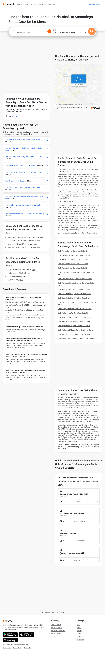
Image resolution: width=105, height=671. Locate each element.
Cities (78, 637)
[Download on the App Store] (26, 634)
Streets (79, 631)
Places (79, 628)
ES (54, 637)
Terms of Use (7, 648)
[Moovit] (8, 4)
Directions (80, 640)
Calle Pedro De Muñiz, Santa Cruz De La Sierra (74, 313)
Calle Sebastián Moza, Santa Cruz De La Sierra (74, 294)
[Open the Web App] (10, 640)
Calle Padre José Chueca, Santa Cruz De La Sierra (75, 330)
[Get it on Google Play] (10, 634)
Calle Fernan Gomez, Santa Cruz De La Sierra (73, 251)
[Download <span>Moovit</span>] (95, 4)
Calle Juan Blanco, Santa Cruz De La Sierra (73, 264)
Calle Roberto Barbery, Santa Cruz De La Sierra (74, 317)
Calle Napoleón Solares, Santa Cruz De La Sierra (75, 279)
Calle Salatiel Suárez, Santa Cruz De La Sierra (74, 321)
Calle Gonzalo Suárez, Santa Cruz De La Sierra (74, 298)
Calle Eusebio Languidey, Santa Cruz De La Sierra (75, 255)
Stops (79, 634)
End (54, 30)
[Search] (92, 31)
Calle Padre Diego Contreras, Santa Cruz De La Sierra (76, 338)
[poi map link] (78, 87)
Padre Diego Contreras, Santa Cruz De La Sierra (74, 309)
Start (14, 30)
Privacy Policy (17, 648)
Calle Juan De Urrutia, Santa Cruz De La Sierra (74, 334)
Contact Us (27, 648)
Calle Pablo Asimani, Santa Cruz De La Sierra (73, 268)
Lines (78, 625)
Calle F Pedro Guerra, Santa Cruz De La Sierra (74, 289)
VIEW (41, 237)
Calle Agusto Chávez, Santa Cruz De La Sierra (74, 326)
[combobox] (29, 32)
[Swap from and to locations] (49, 31)
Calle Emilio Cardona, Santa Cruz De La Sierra (74, 259)
